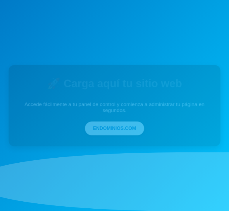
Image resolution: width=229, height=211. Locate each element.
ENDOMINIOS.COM (114, 127)
